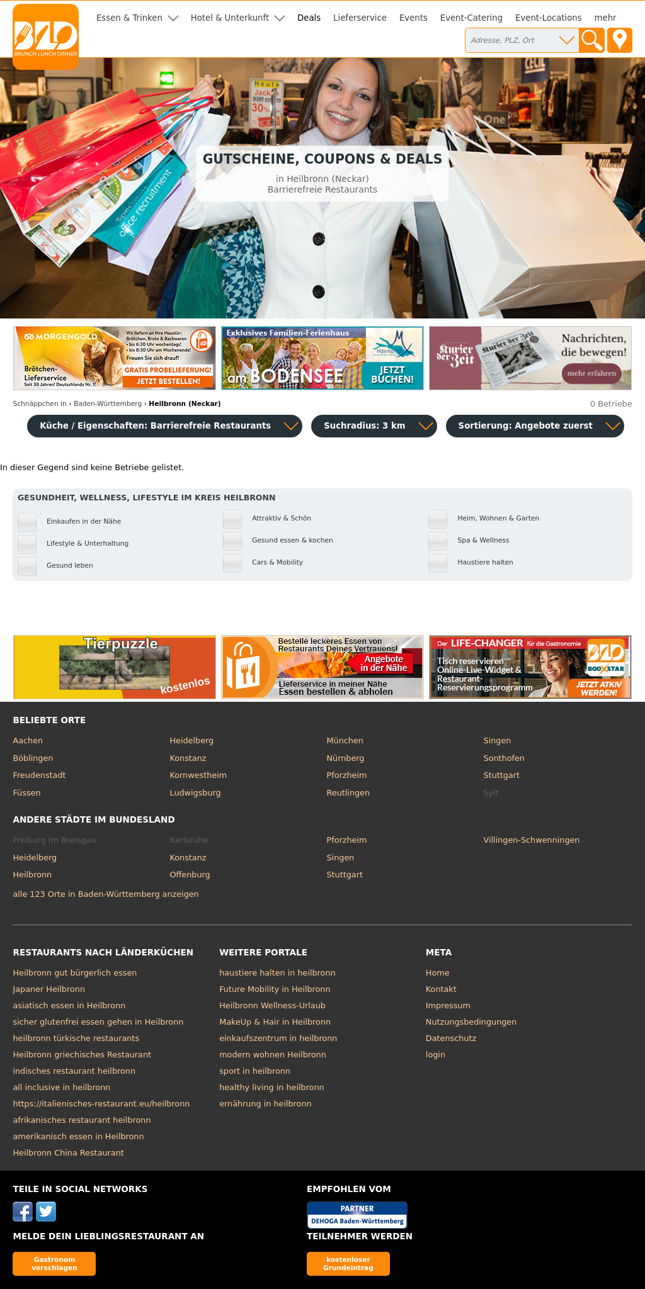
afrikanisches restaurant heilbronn (82, 1120)
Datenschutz (451, 1038)
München (345, 740)
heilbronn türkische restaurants (76, 1038)
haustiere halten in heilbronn (277, 972)
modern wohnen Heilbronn (272, 1054)
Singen (497, 740)
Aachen (28, 740)
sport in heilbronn (254, 1071)
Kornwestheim (198, 775)
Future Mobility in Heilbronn (274, 989)
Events (413, 18)
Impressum (448, 1005)
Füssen (26, 792)
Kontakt (441, 989)
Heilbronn (32, 874)
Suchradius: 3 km (364, 426)
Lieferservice (360, 18)
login (435, 1054)
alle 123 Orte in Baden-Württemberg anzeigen (105, 894)
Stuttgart (502, 775)
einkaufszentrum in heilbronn (278, 1038)
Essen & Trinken (129, 18)
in (39, 404)
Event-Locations (548, 18)
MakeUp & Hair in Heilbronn (275, 1022)
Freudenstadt (39, 775)
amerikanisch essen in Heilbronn (78, 1136)
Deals (309, 18)
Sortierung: (526, 426)
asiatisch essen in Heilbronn (69, 1005)
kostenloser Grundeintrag (348, 1263)
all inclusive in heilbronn (61, 1087)
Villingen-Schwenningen (532, 840)
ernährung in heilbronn (265, 1103)
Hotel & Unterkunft (230, 18)
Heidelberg (191, 740)
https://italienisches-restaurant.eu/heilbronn (101, 1103)
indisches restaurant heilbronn (74, 1071)
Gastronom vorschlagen (54, 1263)
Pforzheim (347, 775)
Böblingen (33, 758)
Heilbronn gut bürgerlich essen (75, 972)
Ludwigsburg (194, 792)
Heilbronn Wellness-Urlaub (272, 1005)
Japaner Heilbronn (49, 989)
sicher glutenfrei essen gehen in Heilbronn (98, 1022)
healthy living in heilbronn (271, 1087)
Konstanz (187, 758)
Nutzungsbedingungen (471, 1022)
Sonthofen (504, 758)
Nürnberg (346, 758)
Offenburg (189, 874)
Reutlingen (348, 792)
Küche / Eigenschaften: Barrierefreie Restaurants (155, 426)
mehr (606, 18)
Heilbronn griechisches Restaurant (82, 1054)
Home (438, 972)
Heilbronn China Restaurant (68, 1152)
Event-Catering (471, 18)
